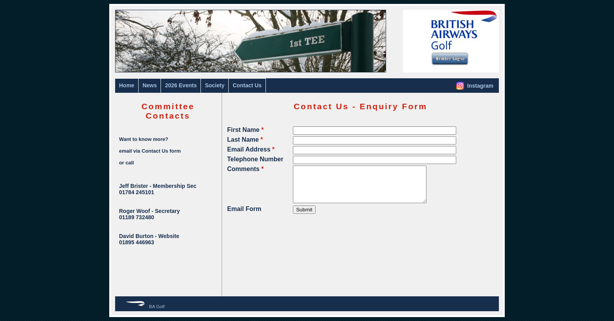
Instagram (474, 86)
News (150, 85)
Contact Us (247, 85)
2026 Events (181, 85)
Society (214, 85)
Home (126, 85)
